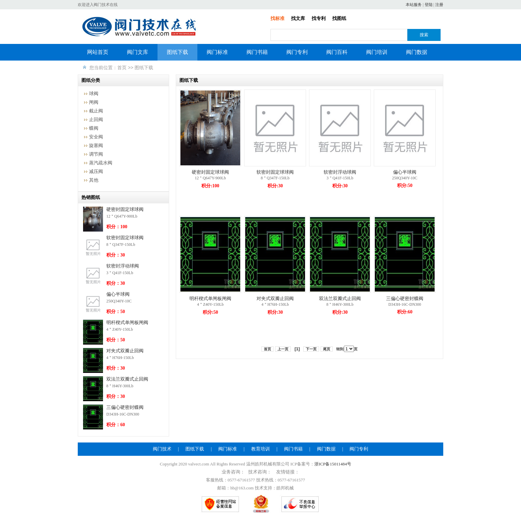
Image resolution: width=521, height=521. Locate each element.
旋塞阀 (96, 145)
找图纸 (339, 18)
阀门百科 (337, 52)
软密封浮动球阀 (122, 265)
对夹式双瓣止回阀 (125, 350)
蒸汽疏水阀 (100, 162)
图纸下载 (177, 52)
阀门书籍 (257, 52)
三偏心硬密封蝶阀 (125, 407)
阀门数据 (416, 52)
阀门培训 (376, 52)
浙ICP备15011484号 (332, 463)
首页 (122, 67)
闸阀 (93, 102)
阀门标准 (217, 52)
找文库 (298, 18)
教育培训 (260, 448)
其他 (93, 180)
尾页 (326, 349)
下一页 (311, 349)
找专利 (319, 18)
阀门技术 (162, 448)
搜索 (424, 34)
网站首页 (97, 52)
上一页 (282, 349)
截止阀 (96, 110)
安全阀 (96, 136)
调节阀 (96, 154)
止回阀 (96, 119)
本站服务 (414, 4)
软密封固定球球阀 (125, 237)
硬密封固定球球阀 (125, 209)
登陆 (429, 4)
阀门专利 (297, 52)
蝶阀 (93, 128)
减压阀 (96, 171)
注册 (439, 4)
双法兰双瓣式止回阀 (127, 379)
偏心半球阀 (118, 294)
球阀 (93, 93)
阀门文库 (137, 52)
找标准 (277, 18)
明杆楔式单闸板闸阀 (127, 322)
